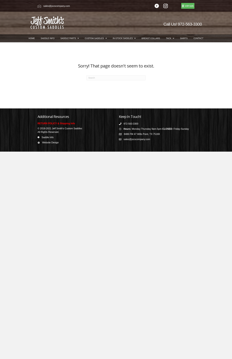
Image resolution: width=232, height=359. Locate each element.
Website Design (50, 142)
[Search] (116, 77)
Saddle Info (48, 137)
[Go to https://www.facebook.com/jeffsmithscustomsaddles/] (156, 6)
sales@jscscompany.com (56, 6)
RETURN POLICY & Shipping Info (56, 123)
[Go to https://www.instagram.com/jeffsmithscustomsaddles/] (165, 6)
